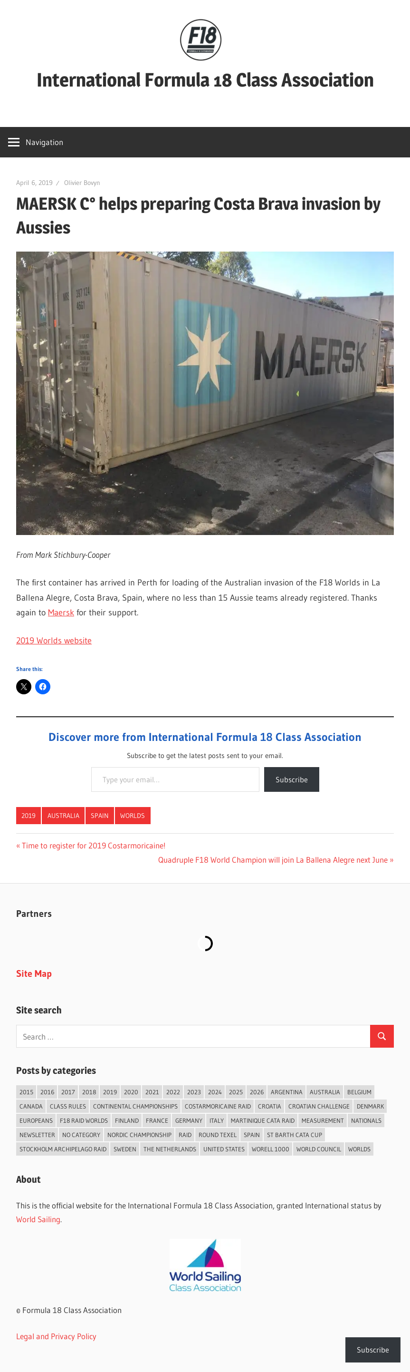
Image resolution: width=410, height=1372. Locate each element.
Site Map (34, 973)
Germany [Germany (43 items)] (188, 1120)
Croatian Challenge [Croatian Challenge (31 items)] (319, 1106)
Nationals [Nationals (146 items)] (366, 1120)
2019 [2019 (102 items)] (110, 1092)
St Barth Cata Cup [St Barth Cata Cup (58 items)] (294, 1134)
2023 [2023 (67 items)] (194, 1092)
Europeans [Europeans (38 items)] (36, 1120)
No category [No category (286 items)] (81, 1134)
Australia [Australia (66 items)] (325, 1092)
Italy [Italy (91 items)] (217, 1120)
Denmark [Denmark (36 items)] (370, 1106)
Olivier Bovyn (82, 182)
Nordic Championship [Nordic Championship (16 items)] (139, 1134)
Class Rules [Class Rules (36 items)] (68, 1106)
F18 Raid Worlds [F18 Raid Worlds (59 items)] (84, 1120)
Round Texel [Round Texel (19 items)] (218, 1134)
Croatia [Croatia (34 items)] (269, 1106)
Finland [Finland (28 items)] (127, 1120)
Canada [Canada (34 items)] (31, 1106)
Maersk (61, 612)
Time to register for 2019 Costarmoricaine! (93, 845)
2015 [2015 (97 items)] (26, 1092)
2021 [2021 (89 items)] (152, 1092)
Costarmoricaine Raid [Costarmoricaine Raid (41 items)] (218, 1106)
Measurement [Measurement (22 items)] (323, 1120)
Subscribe (292, 779)
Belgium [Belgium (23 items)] (359, 1092)
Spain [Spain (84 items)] (252, 1134)
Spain (100, 815)
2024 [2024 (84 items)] (215, 1092)
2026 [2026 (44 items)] (257, 1092)
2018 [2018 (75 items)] (89, 1092)
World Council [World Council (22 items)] (318, 1149)
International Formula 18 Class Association (205, 79)
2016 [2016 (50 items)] (47, 1092)
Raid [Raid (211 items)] (185, 1134)
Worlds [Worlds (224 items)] (359, 1149)
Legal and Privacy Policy (56, 1336)
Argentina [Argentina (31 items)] (287, 1092)
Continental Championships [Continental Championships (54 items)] (135, 1106)
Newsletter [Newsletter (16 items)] (37, 1134)
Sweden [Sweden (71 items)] (125, 1149)
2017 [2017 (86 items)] (68, 1092)
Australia (63, 815)
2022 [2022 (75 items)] (173, 1092)
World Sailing (38, 1219)
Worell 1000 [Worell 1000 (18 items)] (270, 1149)
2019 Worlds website (54, 640)
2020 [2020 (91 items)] (131, 1092)
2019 (28, 815)
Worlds (132, 815)
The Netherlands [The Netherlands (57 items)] (169, 1149)
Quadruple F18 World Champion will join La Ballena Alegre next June (273, 860)
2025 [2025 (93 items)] (236, 1092)
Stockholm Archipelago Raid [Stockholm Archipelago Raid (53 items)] (62, 1149)
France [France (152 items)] (157, 1120)
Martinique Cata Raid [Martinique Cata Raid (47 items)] (263, 1120)
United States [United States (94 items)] (224, 1149)
